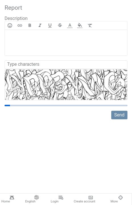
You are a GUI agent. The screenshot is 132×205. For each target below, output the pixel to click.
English (32, 199)
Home (8, 199)
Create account (84, 199)
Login (57, 199)
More (116, 199)
